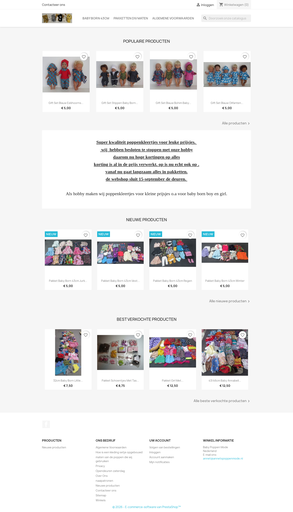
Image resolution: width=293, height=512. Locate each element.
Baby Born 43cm (95, 18)
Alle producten (236, 123)
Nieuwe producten (54, 447)
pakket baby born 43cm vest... (120, 281)
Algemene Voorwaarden (173, 18)
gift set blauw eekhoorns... (66, 103)
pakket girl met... (172, 380)
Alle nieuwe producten (230, 301)
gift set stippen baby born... (119, 103)
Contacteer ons (53, 5)
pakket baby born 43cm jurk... (68, 281)
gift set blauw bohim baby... (173, 103)
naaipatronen (104, 480)
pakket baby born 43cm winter (225, 281)
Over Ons (102, 476)
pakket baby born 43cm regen (172, 281)
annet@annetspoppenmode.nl (223, 458)
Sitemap (101, 495)
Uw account (160, 440)
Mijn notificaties (159, 462)
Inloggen (155, 452)
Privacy (100, 466)
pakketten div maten (131, 18)
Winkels (101, 500)
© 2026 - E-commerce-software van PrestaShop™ (146, 507)
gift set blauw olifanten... (227, 103)
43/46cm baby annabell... (225, 380)
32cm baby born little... (68, 380)
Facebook (46, 424)
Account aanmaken (161, 457)
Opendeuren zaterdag (110, 471)
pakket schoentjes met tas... (120, 380)
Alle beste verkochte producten (222, 401)
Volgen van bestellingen (164, 447)
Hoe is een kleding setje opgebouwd (119, 452)
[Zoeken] (226, 18)
